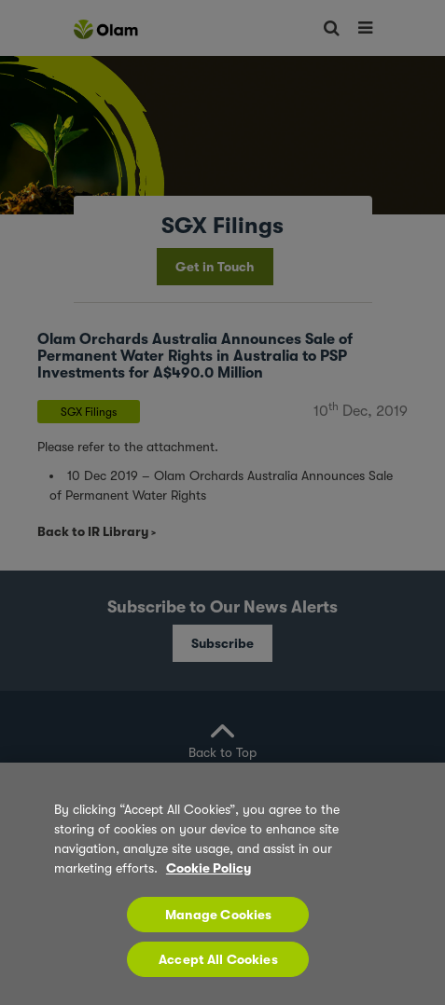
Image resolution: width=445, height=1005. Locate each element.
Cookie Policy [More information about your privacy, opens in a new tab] (208, 867)
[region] (222, 884)
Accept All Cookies (218, 959)
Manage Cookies (218, 914)
